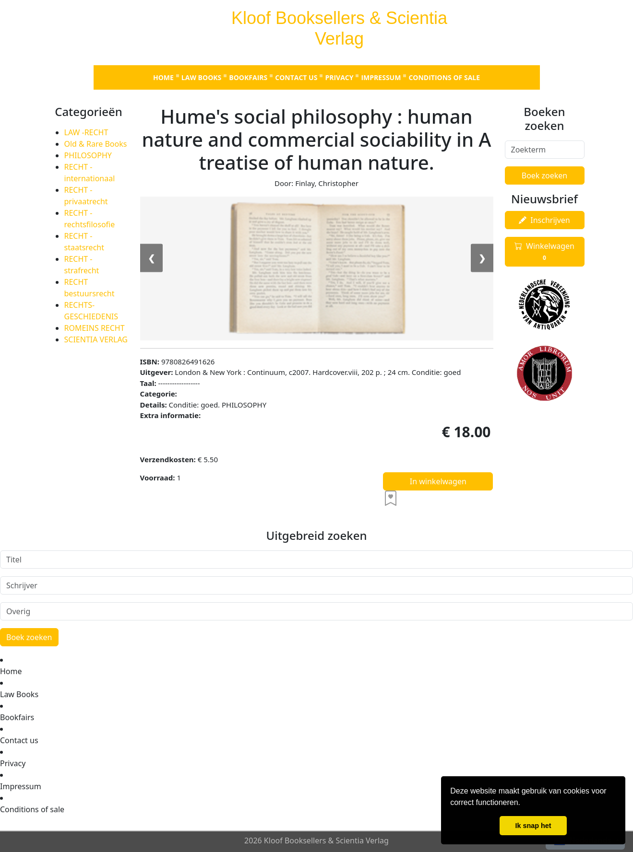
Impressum (381, 77)
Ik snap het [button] (533, 825)
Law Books (201, 77)
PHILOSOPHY (88, 155)
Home (163, 77)
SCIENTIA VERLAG (96, 339)
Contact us (296, 77)
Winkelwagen (544, 252)
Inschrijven (544, 220)
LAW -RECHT (86, 132)
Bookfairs (248, 77)
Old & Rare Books (95, 144)
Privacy (339, 77)
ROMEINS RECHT (94, 328)
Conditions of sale (444, 77)
